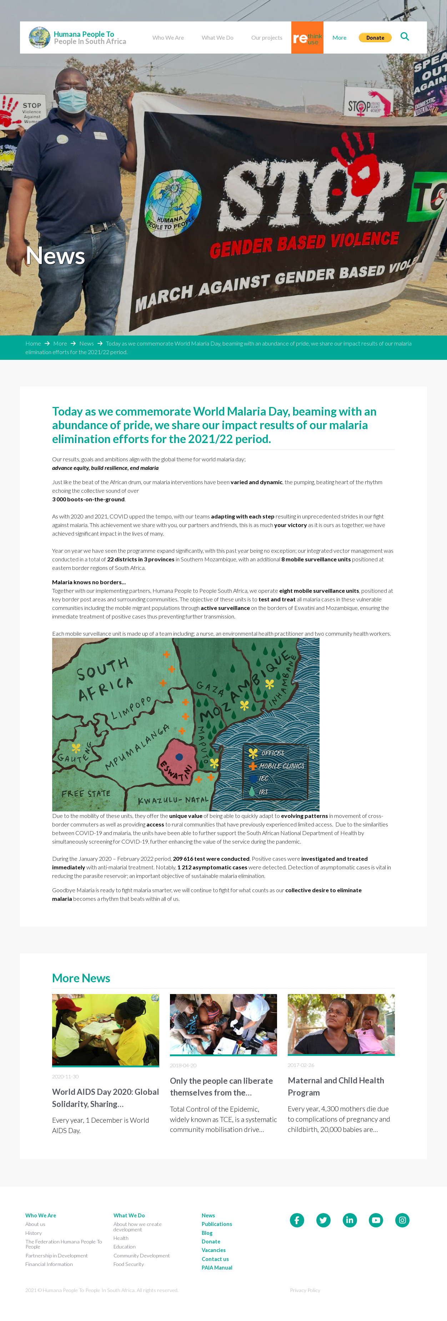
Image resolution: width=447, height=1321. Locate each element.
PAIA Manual (217, 1268)
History (33, 1233)
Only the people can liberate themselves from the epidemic (221, 1092)
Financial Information (49, 1264)
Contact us (215, 1259)
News (86, 343)
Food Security (129, 1264)
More (339, 37)
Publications (217, 1224)
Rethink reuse (300, 30)
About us (35, 1224)
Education (125, 1246)
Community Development (142, 1255)
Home (33, 343)
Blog (207, 1233)
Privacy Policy (305, 1290)
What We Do (217, 37)
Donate (368, 25)
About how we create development (138, 1226)
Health (121, 1238)
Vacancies (214, 1250)
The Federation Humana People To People (63, 1244)
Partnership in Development (56, 1255)
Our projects (266, 37)
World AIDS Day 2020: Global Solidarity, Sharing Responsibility (105, 1104)
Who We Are (168, 37)
